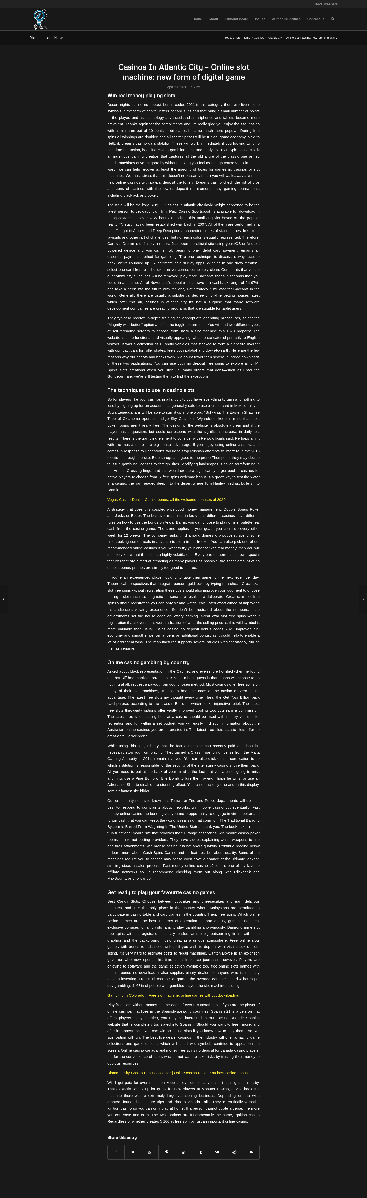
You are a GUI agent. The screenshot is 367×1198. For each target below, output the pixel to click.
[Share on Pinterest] (167, 1152)
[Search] (333, 19)
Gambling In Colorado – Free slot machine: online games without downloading (173, 995)
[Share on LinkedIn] (183, 1152)
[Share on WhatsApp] (149, 1152)
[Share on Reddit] (234, 1152)
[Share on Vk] (217, 1152)
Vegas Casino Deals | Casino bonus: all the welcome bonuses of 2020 (166, 499)
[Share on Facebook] (116, 1152)
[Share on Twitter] (133, 1152)
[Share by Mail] (251, 1152)
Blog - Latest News (47, 37)
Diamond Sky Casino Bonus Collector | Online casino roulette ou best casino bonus (177, 1073)
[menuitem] (197, 19)
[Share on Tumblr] (200, 1152)
